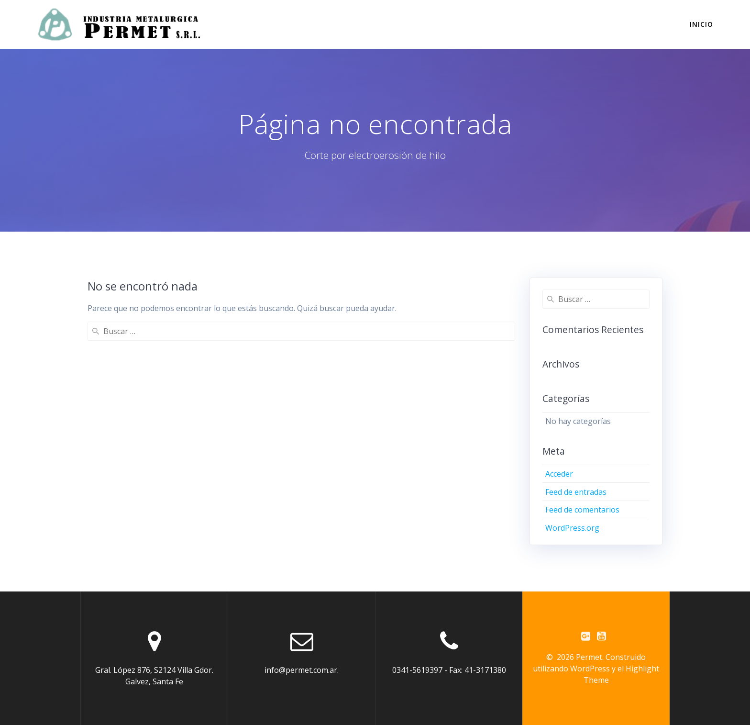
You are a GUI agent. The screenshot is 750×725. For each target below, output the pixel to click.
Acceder (559, 473)
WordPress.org (572, 528)
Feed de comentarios (582, 509)
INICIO (701, 24)
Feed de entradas (576, 492)
